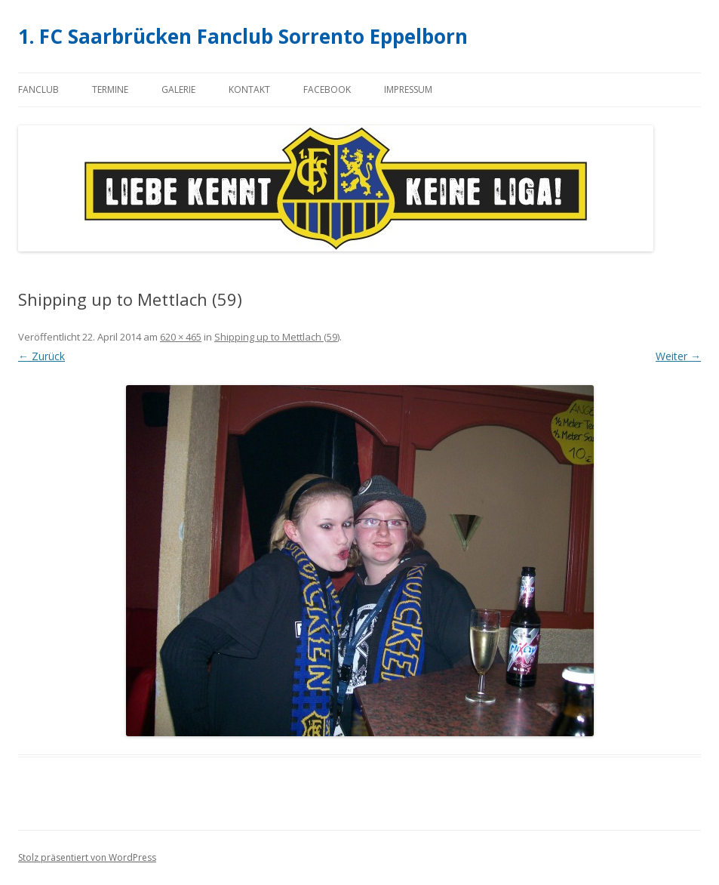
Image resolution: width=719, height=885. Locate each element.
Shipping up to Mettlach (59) (277, 337)
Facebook (327, 89)
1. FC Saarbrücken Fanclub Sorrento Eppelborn (243, 36)
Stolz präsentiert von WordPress (87, 857)
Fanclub (38, 89)
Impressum (408, 89)
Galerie (178, 89)
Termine (110, 89)
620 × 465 (180, 337)
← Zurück (41, 356)
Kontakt (249, 89)
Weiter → (678, 356)
